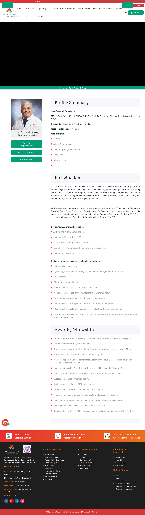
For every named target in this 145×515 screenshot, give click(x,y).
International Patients (52, 471)
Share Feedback (27, 159)
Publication (119, 465)
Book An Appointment (27, 144)
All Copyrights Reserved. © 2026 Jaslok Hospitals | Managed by (69, 512)
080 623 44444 (14, 482)
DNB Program (120, 457)
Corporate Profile (86, 460)
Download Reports (51, 463)
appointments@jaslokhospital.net (17, 478)
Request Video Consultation (55, 460)
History (82, 457)
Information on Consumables (125, 486)
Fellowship (119, 460)
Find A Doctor (49, 454)
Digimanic (95, 512)
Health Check (49, 465)
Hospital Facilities (51, 474)
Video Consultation (26, 152)
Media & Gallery (85, 468)
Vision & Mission (86, 463)
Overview (83, 454)
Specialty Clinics (85, 465)
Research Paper (120, 463)
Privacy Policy (119, 481)
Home (61, 88)
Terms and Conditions (122, 483)
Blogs (117, 475)
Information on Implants (123, 489)
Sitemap (117, 478)
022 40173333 (16, 489)
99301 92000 (16, 485)
